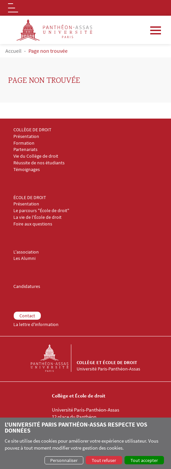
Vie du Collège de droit (35, 156)
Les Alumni (24, 258)
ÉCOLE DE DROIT (29, 197)
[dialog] (85, 443)
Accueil (13, 50)
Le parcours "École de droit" (41, 210)
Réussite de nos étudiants (39, 163)
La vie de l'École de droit (37, 217)
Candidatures (26, 286)
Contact (27, 316)
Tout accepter (144, 460)
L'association (26, 252)
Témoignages (26, 169)
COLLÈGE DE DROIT (32, 130)
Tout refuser (104, 460)
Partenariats (25, 149)
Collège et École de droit (107, 362)
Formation (23, 143)
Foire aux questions (32, 224)
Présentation (26, 136)
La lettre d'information (36, 324)
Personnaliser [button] (64, 460)
